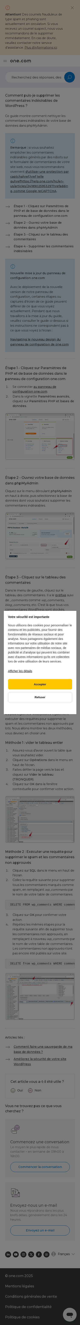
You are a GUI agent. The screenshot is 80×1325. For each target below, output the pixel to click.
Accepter (40, 684)
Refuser (40, 697)
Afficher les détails (20, 671)
